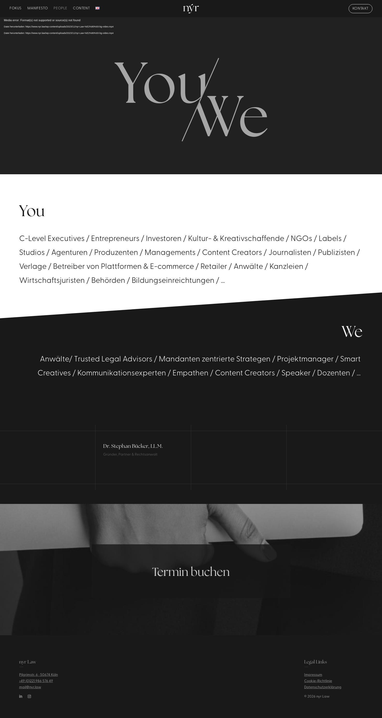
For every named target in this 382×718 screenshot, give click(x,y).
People (60, 9)
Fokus (16, 9)
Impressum (313, 679)
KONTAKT (361, 9)
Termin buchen (191, 581)
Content (81, 9)
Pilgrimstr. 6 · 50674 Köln (38, 679)
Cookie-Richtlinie (318, 685)
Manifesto (37, 9)
